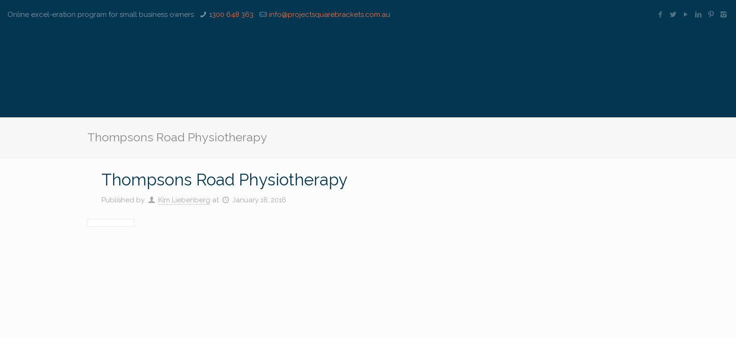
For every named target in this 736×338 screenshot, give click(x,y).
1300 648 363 (231, 14)
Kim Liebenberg (184, 200)
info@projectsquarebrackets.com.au (329, 14)
